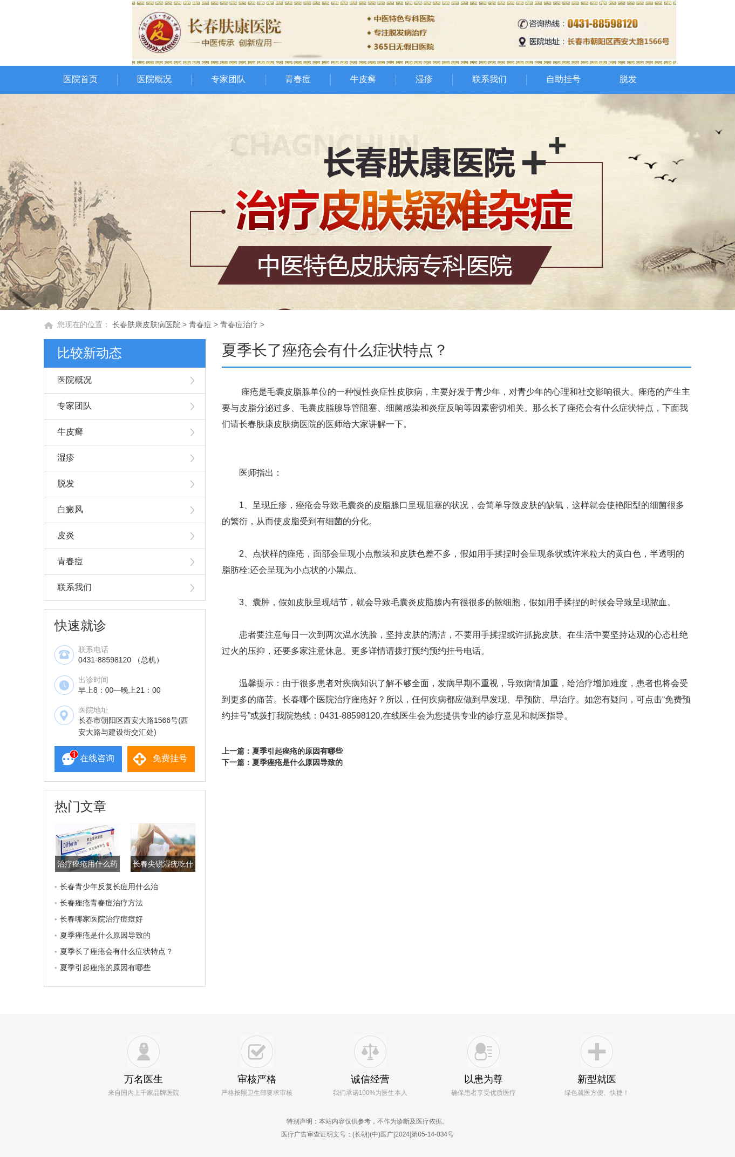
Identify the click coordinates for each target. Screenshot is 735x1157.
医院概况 (154, 79)
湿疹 (424, 79)
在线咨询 (97, 758)
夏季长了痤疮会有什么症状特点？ (116, 951)
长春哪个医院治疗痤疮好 (329, 699)
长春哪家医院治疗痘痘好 (101, 919)
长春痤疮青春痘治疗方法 (101, 902)
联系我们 (489, 79)
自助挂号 (563, 79)
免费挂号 (170, 758)
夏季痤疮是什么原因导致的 (105, 935)
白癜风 (70, 509)
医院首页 (80, 79)
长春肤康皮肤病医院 (146, 324)
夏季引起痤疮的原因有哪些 (105, 967)
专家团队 (228, 79)
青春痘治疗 (239, 324)
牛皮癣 (363, 79)
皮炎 (65, 535)
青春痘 (298, 79)
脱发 (628, 79)
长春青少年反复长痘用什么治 (109, 886)
